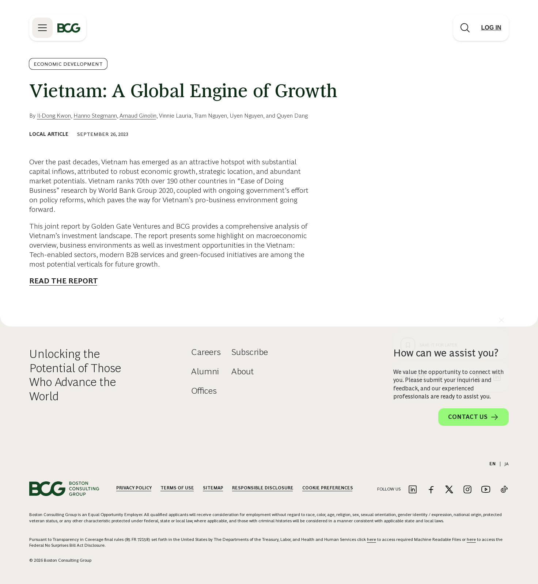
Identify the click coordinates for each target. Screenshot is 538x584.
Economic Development (68, 64)
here (371, 539)
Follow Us (389, 489)
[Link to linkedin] (412, 490)
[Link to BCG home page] (69, 28)
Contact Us (473, 417)
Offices (204, 391)
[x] (478, 244)
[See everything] (501, 187)
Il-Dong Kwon (54, 115)
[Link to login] (491, 28)
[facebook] (459, 244)
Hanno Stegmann (95, 115)
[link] (440, 244)
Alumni (205, 371)
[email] (421, 244)
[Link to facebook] (431, 490)
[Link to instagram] (467, 490)
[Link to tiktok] (504, 490)
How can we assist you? (446, 353)
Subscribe (249, 352)
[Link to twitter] (449, 490)
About (242, 371)
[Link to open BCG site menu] (42, 27)
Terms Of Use (177, 488)
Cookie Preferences (327, 488)
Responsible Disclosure (262, 488)
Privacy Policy (134, 488)
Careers (206, 352)
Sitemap (213, 488)
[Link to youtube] (485, 490)
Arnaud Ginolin (138, 115)
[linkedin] (497, 244)
